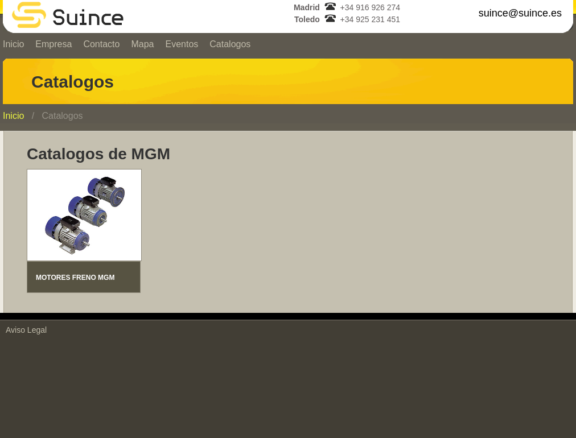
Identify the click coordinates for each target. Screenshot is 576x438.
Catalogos (229, 44)
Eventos (181, 44)
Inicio (13, 116)
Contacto (101, 44)
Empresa (53, 44)
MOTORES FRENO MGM (75, 278)
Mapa (142, 44)
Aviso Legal (26, 329)
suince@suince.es (520, 13)
